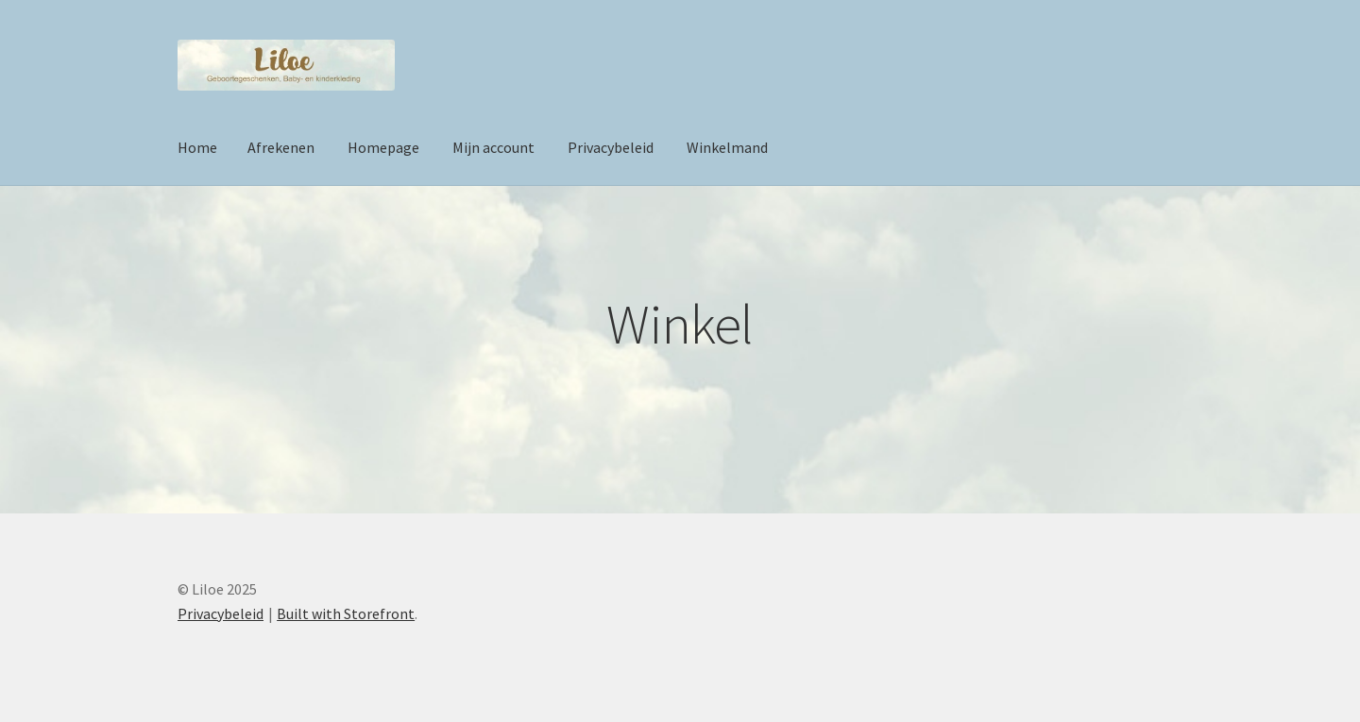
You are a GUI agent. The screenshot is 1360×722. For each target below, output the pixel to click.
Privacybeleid (611, 147)
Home (197, 147)
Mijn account (493, 147)
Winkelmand (727, 147)
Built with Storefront (346, 613)
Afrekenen (280, 147)
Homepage (383, 147)
